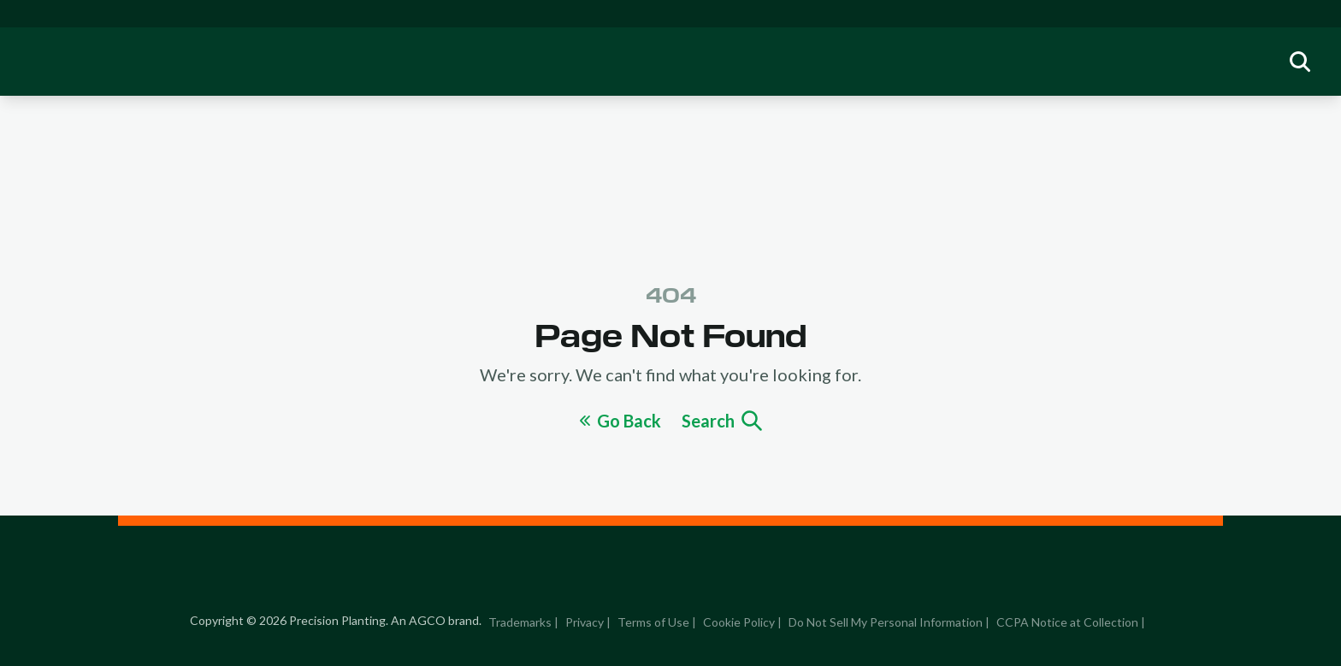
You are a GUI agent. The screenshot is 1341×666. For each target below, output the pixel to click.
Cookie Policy (739, 622)
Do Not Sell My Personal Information (886, 622)
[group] (1300, 61)
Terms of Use (653, 622)
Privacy (584, 622)
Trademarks (520, 622)
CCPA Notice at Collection (1067, 622)
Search (722, 420)
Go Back (620, 420)
